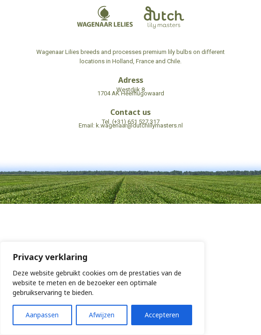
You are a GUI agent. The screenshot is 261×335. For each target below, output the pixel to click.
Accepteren (162, 314)
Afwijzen (101, 314)
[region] (102, 288)
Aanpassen (42, 314)
